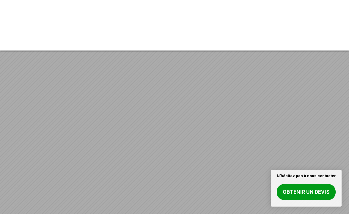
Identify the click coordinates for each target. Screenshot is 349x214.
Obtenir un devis (306, 192)
